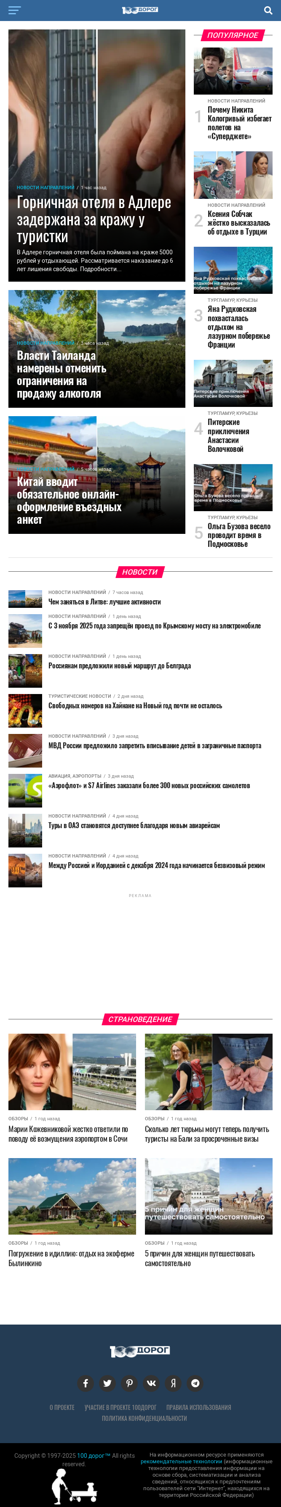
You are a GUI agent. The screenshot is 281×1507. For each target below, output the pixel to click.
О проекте (62, 1407)
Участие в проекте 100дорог (120, 1407)
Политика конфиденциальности (144, 1418)
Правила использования (198, 1407)
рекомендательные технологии (181, 1461)
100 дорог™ (93, 1455)
